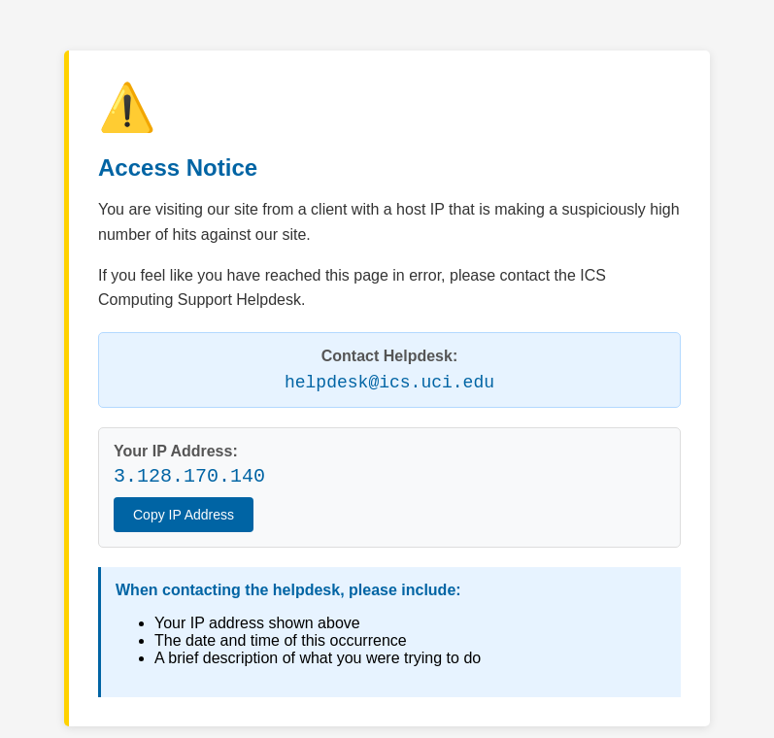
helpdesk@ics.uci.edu (389, 382)
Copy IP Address (183, 514)
